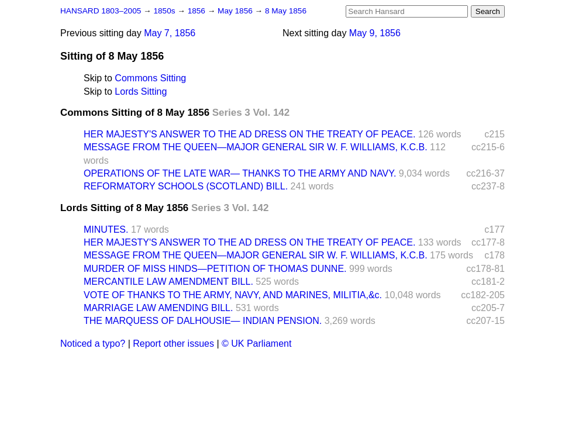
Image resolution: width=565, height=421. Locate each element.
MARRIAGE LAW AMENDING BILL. (158, 308)
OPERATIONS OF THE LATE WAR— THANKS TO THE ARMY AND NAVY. (240, 173)
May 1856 (236, 10)
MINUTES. (106, 229)
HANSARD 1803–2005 (100, 10)
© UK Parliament (256, 343)
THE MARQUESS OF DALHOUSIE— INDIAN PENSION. (203, 321)
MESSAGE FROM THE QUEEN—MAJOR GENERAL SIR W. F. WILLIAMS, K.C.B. (256, 147)
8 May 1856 (285, 10)
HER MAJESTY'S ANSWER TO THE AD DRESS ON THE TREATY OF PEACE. (249, 134)
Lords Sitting (141, 91)
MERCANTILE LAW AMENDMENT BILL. (168, 282)
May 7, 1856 (169, 33)
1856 (198, 10)
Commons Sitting (150, 78)
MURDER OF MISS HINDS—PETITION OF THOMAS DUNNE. (215, 269)
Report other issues (173, 343)
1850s (165, 10)
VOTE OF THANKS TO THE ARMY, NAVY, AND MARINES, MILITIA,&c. (233, 295)
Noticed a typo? (92, 343)
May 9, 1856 (375, 33)
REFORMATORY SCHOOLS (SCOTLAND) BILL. (186, 186)
